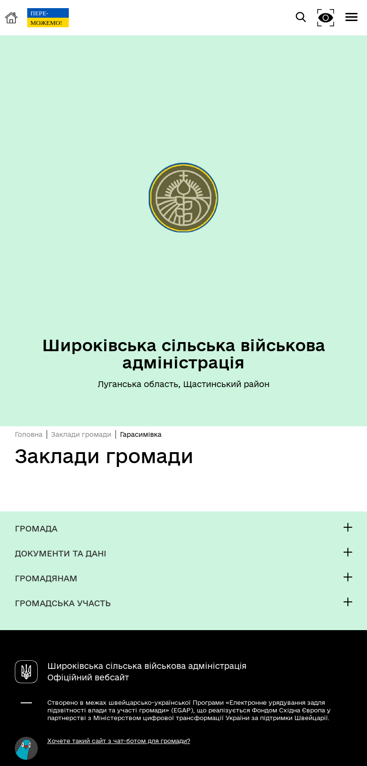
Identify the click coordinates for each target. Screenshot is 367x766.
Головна (29, 434)
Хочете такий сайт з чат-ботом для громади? (118, 740)
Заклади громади (81, 434)
